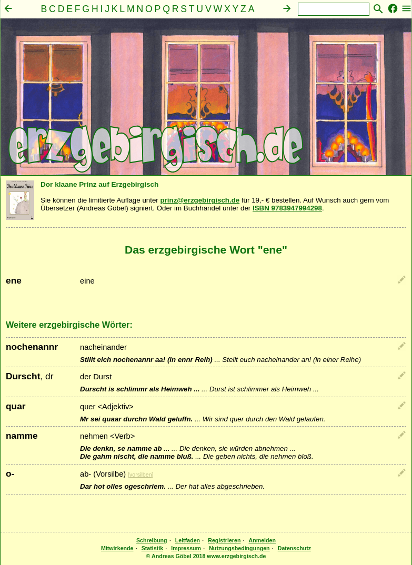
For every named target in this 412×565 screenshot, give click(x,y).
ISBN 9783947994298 (287, 208)
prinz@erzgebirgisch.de (199, 200)
